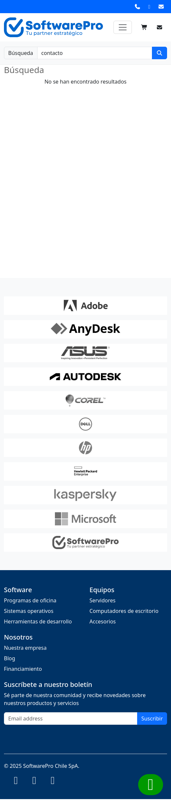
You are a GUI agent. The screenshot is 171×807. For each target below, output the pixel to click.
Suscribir (152, 718)
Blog (9, 658)
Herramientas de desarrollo (38, 621)
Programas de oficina (30, 600)
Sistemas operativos (28, 611)
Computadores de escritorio (124, 611)
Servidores (102, 600)
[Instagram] (15, 782)
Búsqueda (20, 53)
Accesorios (102, 621)
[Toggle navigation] (122, 27)
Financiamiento (23, 668)
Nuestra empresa (25, 647)
